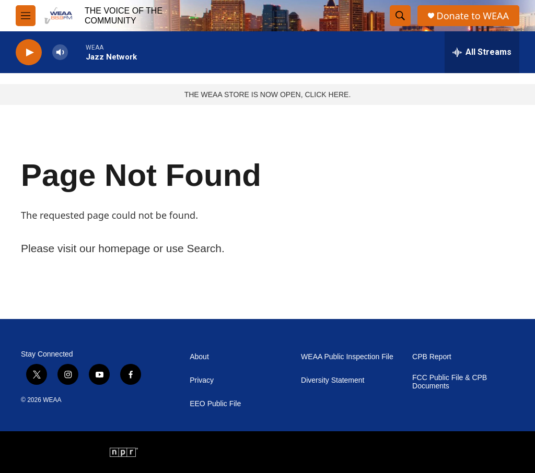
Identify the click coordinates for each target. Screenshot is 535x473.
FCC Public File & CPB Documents (449, 382)
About (199, 357)
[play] (28, 52)
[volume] (60, 52)
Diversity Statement (332, 380)
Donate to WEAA (473, 15)
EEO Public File (215, 404)
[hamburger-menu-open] (26, 15)
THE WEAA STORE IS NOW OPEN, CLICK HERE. (267, 94)
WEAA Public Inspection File (347, 357)
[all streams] (482, 52)
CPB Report (431, 357)
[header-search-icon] (400, 15)
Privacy (202, 380)
